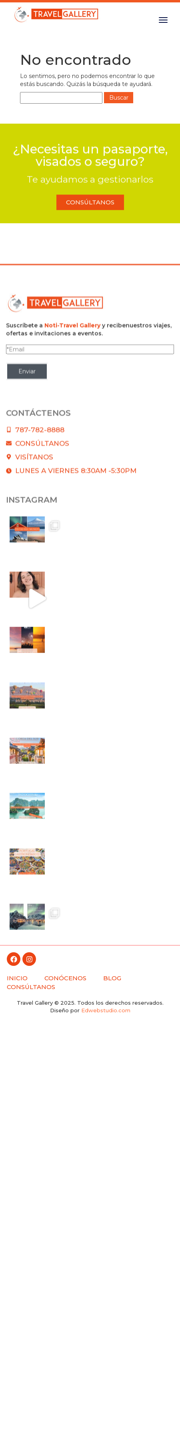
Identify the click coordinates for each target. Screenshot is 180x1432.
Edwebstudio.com (105, 1010)
